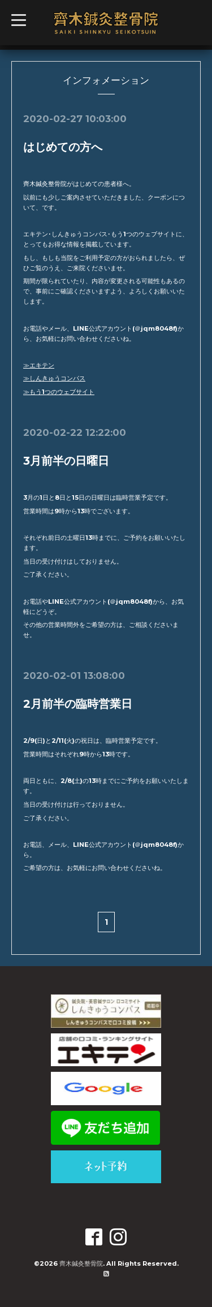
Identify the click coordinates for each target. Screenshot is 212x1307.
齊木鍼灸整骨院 (81, 1263)
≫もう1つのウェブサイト (58, 392)
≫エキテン (38, 365)
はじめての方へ (62, 147)
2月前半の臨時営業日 (77, 704)
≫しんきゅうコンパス (54, 378)
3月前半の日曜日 (66, 461)
